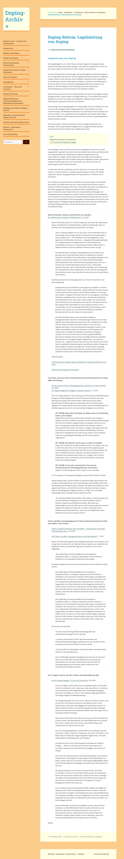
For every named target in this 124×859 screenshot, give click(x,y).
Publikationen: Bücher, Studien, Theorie (15, 109)
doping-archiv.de (71, 837)
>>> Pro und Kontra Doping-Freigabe (63, 142)
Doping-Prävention (10, 94)
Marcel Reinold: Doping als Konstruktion (65, 370)
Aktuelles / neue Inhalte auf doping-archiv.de (14, 116)
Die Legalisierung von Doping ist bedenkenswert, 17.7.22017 (68, 217)
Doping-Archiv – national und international (14, 42)
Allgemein (68, 12)
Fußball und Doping (10, 58)
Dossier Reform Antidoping (94, 12)
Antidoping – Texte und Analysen (12, 88)
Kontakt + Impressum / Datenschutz (12, 128)
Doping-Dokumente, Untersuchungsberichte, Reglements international (13, 101)
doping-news (8, 48)
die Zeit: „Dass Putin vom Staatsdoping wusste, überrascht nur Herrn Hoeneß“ (78, 386)
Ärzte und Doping (10, 77)
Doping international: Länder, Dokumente (14, 71)
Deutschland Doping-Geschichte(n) (11, 64)
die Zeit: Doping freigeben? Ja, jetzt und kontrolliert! (70, 680)
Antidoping (78, 12)
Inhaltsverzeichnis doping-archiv (16, 122)
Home (60, 12)
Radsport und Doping (11, 53)
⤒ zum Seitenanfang (101, 854)
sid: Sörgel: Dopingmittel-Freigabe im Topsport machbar (71, 391)
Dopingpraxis (8, 82)
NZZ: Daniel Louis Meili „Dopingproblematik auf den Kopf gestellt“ (74, 536)
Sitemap (81, 854)
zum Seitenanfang (10, 134)
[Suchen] (26, 142)
